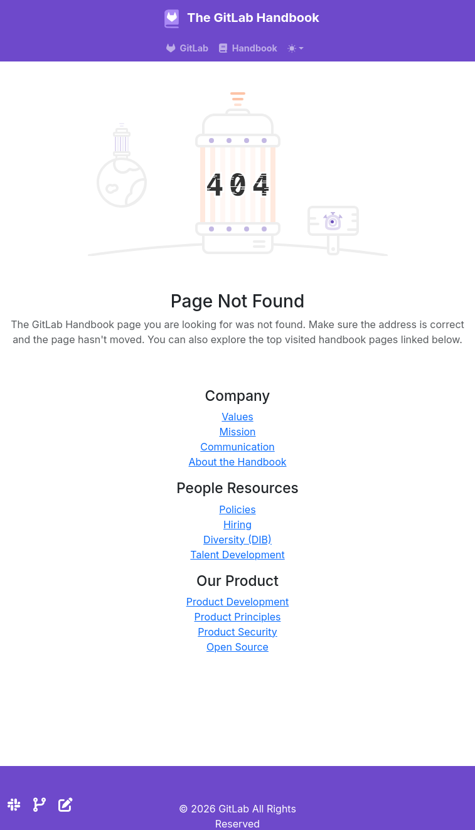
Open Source (237, 647)
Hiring (237, 524)
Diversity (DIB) (237, 539)
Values (237, 416)
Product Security (237, 631)
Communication (237, 446)
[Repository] (39, 804)
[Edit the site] (65, 804)
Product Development (237, 601)
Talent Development (237, 554)
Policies (237, 509)
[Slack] (14, 804)
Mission (237, 431)
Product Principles (238, 616)
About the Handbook (237, 461)
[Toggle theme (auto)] (295, 48)
